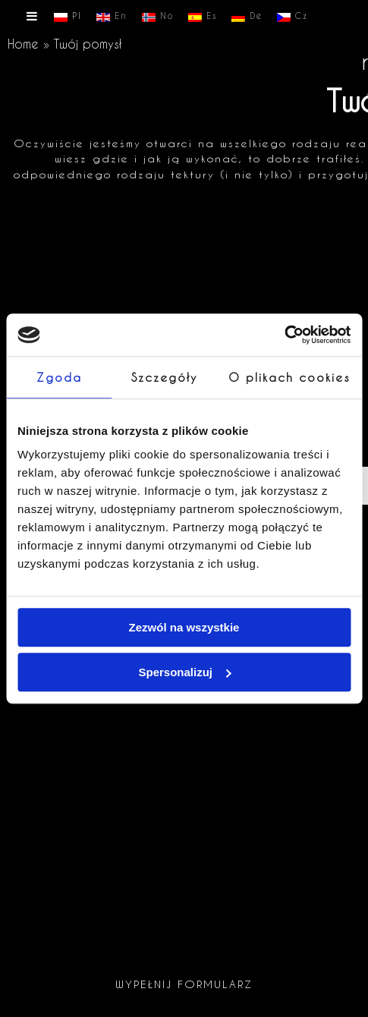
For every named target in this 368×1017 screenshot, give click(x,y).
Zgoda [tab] (59, 377)
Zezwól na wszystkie (184, 627)
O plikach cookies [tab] (289, 377)
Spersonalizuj (184, 672)
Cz (292, 16)
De (247, 16)
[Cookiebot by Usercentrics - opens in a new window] (284, 335)
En (111, 16)
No (158, 16)
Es (202, 16)
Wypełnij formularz (184, 984)
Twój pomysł (87, 43)
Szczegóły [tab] (164, 377)
